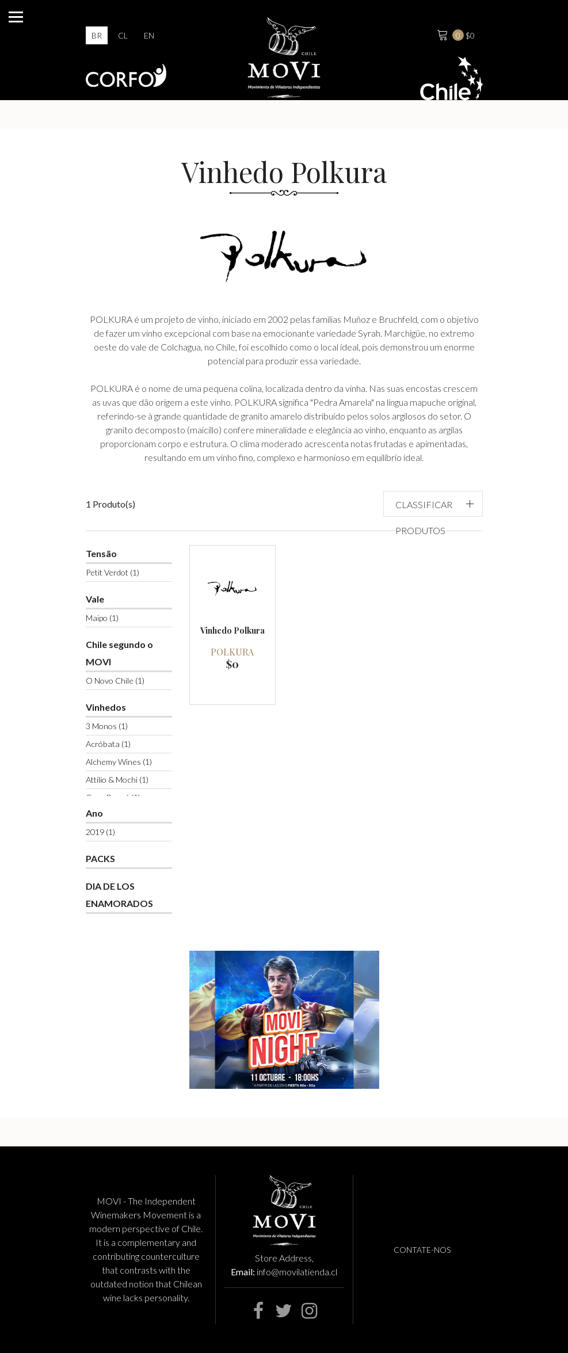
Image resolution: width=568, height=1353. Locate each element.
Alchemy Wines (119, 762)
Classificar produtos (423, 517)
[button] (433, 504)
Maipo (102, 618)
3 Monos (107, 726)
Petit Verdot (112, 572)
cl (123, 35)
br (97, 35)
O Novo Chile (115, 680)
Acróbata (108, 744)
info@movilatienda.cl (297, 1271)
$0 (454, 34)
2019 (100, 832)
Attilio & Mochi (117, 779)
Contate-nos (422, 1250)
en (149, 35)
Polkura (232, 652)
